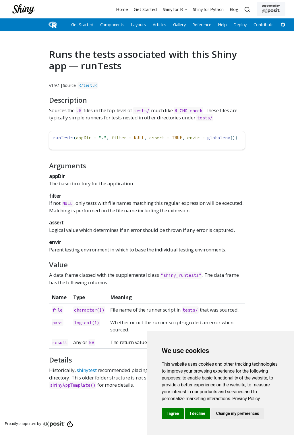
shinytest (86, 370)
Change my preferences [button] (237, 413)
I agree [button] (173, 413)
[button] (175, 9)
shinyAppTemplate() (72, 385)
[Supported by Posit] (271, 9)
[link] (246, 398)
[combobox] (248, 9)
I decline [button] (197, 413)
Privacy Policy (246, 398)
